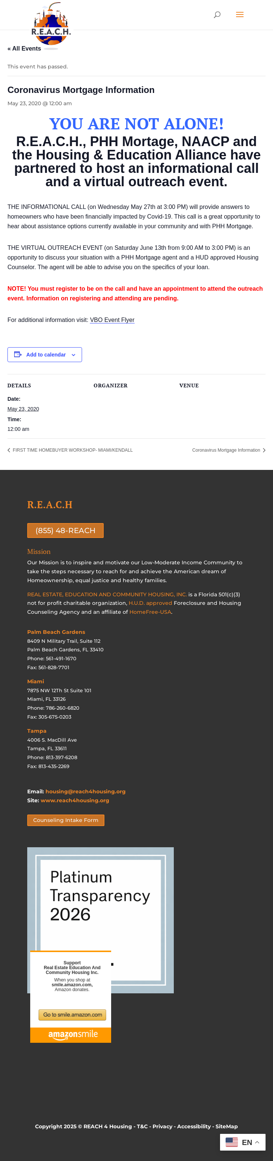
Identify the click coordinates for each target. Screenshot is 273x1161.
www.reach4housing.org (75, 800)
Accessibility (194, 1126)
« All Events (24, 48)
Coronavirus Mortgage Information (226, 450)
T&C (142, 1126)
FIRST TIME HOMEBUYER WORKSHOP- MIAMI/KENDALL (72, 450)
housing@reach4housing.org (86, 791)
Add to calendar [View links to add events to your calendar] (46, 355)
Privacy (162, 1126)
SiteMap (227, 1126)
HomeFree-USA (150, 612)
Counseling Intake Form (65, 820)
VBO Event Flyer (112, 320)
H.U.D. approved (150, 603)
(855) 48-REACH (65, 530)
